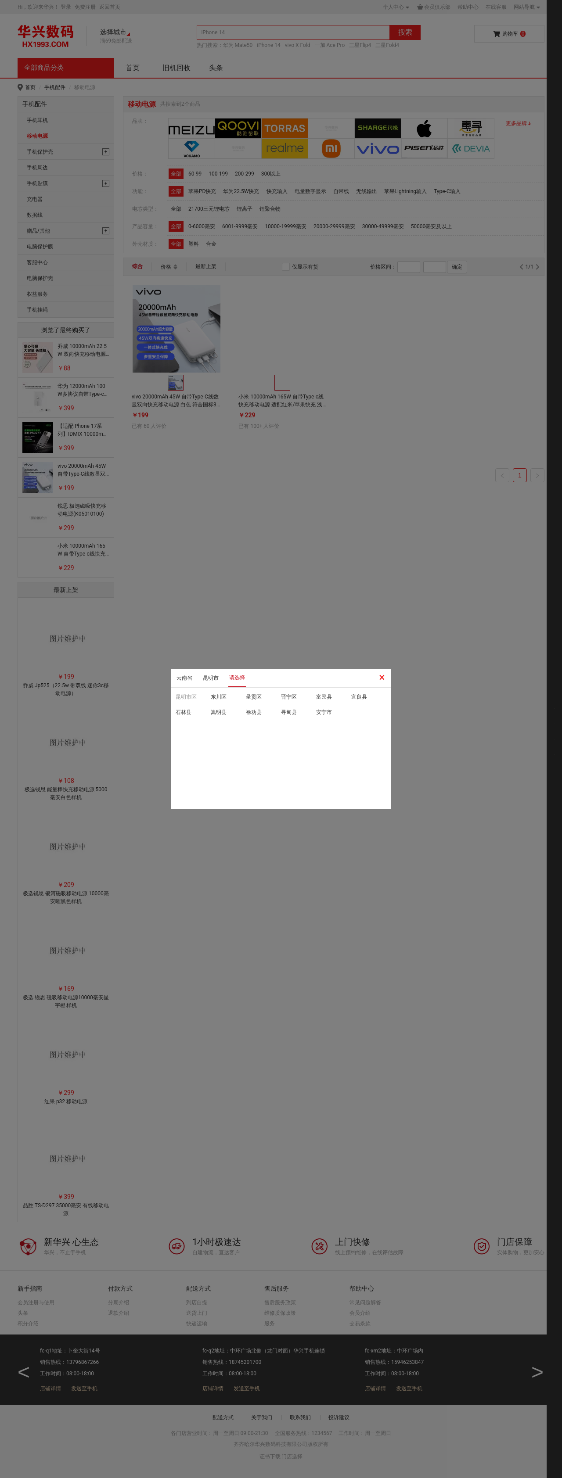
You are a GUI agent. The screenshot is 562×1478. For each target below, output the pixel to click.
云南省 (184, 678)
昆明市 (211, 678)
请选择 (237, 677)
